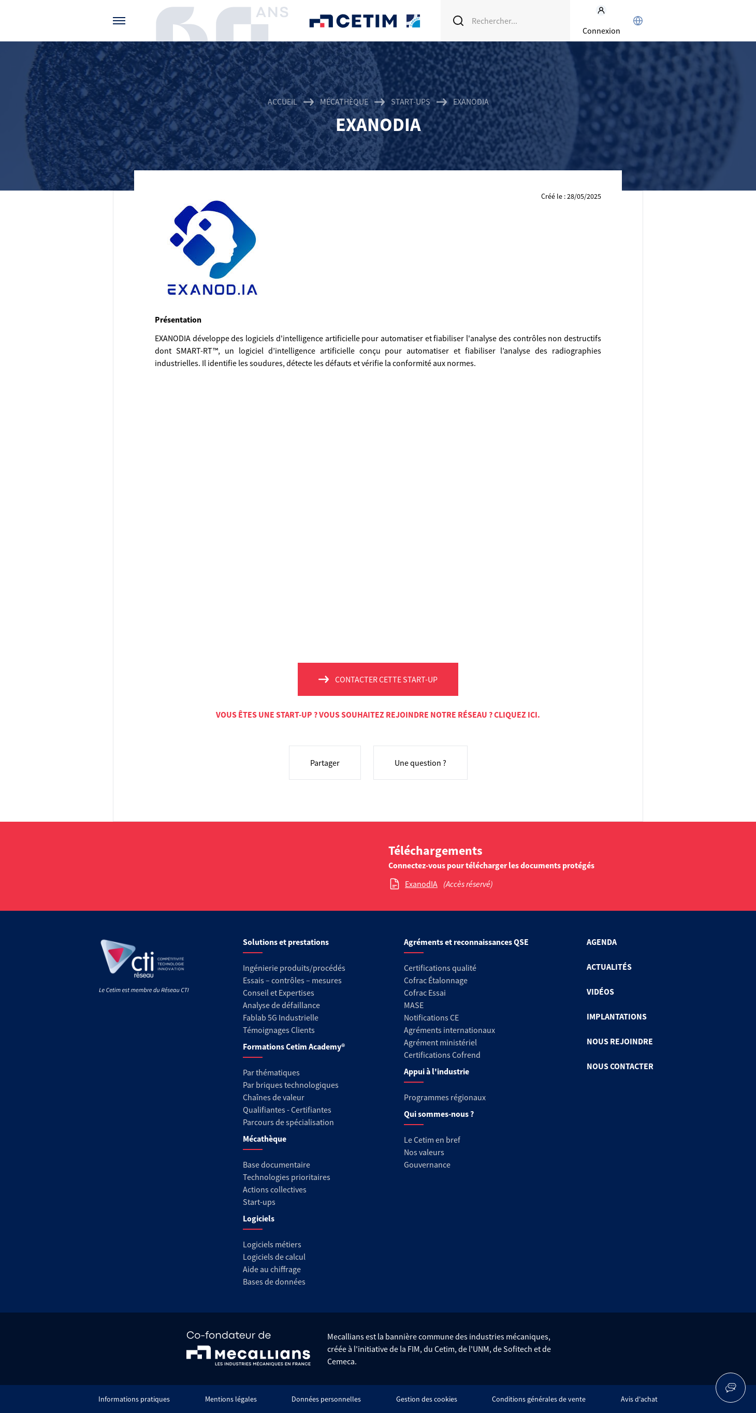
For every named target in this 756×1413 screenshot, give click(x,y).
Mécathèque (344, 101)
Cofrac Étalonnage (436, 980)
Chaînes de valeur (273, 1097)
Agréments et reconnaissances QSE (466, 942)
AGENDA (602, 942)
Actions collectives (275, 1189)
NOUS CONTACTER (620, 1066)
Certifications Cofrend (442, 1055)
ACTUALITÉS (609, 967)
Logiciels (258, 1218)
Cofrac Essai (425, 992)
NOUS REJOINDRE (620, 1041)
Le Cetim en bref (432, 1139)
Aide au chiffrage (272, 1269)
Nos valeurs (424, 1152)
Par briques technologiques (291, 1085)
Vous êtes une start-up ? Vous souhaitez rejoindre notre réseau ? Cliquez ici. (378, 714)
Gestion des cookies (426, 1399)
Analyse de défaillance (281, 1005)
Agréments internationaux (449, 1030)
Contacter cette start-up (386, 679)
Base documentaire (276, 1164)
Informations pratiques (134, 1399)
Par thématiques (271, 1072)
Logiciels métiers (272, 1244)
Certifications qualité (440, 968)
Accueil (282, 101)
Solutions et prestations (286, 942)
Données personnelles (326, 1399)
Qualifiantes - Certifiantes (287, 1109)
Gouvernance (427, 1164)
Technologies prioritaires (286, 1177)
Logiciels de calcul (274, 1256)
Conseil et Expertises (278, 992)
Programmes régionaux (445, 1097)
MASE (414, 1005)
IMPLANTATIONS (617, 1016)
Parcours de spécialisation (288, 1122)
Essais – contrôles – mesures (292, 980)
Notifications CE (431, 1017)
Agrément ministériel (440, 1042)
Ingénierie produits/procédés (294, 968)
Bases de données (274, 1281)
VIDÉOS (600, 991)
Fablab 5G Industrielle (280, 1017)
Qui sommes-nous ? (439, 1114)
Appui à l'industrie (436, 1071)
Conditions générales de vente (539, 1399)
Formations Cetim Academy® (294, 1046)
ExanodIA (421, 884)
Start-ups (410, 101)
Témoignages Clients (279, 1030)
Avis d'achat (639, 1399)
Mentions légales (231, 1399)
